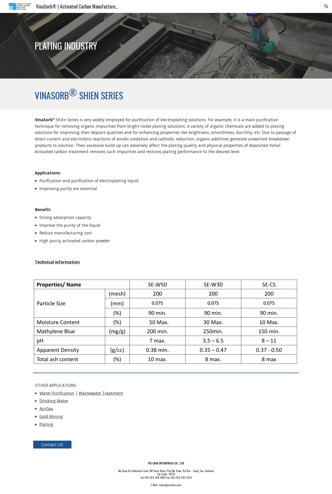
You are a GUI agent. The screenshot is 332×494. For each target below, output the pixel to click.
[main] (120, 46)
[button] (326, 6)
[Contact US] (52, 444)
